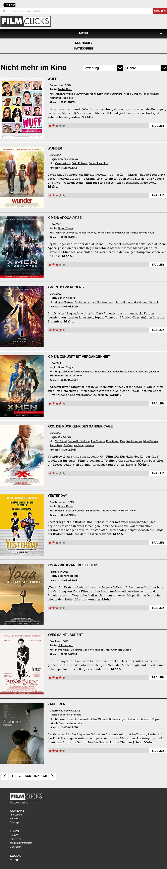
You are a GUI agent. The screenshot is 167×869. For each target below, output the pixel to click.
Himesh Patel (63, 510)
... (20, 776)
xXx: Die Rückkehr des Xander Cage (80, 426)
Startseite (83, 43)
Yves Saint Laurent (65, 635)
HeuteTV (14, 835)
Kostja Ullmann (132, 94)
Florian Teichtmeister (138, 719)
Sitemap (14, 822)
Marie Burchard (113, 94)
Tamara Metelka (87, 719)
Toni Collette (98, 441)
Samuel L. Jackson (79, 441)
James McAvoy (87, 232)
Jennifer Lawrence (66, 232)
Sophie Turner (82, 302)
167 (36, 776)
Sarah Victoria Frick (70, 723)
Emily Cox (83, 94)
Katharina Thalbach (61, 98)
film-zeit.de (15, 839)
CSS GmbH (16, 846)
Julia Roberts (80, 163)
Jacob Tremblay (98, 163)
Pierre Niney (62, 650)
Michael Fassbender (109, 232)
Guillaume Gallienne (82, 650)
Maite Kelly (96, 94)
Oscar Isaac (129, 232)
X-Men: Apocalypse (65, 217)
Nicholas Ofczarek (65, 719)
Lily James (78, 510)
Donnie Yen (112, 441)
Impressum (16, 814)
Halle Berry (119, 371)
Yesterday (57, 495)
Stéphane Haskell (68, 576)
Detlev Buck (65, 89)
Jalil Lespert (65, 645)
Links (14, 831)
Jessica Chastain (149, 302)
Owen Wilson (62, 163)
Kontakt (17, 810)
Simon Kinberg (66, 298)
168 (44, 776)
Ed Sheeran (92, 510)
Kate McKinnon (127, 510)
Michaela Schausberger (111, 719)
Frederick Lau (151, 94)
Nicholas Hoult (145, 232)
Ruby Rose (56, 445)
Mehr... (87, 117)
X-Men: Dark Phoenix (66, 287)
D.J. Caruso (64, 437)
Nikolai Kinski (102, 650)
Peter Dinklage (73, 375)
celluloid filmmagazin (21, 843)
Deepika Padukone (131, 441)
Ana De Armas (109, 510)
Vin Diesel (61, 441)
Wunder (55, 148)
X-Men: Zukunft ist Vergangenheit (79, 356)
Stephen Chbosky (68, 159)
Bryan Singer (65, 228)
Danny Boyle (65, 506)
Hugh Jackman (64, 371)
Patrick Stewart (83, 371)
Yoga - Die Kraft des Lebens (73, 565)
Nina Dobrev (150, 441)
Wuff (52, 79)
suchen (160, 11)
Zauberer (56, 704)
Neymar (89, 445)
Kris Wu (67, 445)
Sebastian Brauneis (69, 714)
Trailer (158, 126)
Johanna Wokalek (65, 94)
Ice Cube (79, 445)
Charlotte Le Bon (121, 650)
